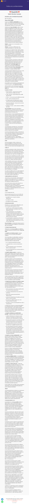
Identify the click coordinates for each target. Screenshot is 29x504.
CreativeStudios (9, 499)
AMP (17, 499)
